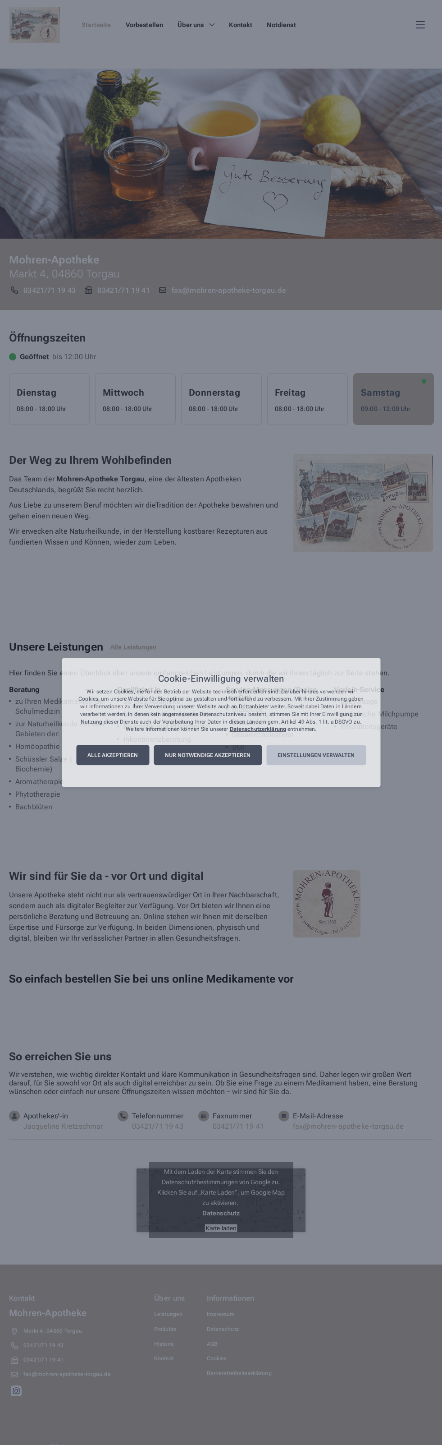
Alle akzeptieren (112, 755)
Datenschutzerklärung (258, 729)
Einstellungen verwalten (316, 755)
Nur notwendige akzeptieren (208, 755)
